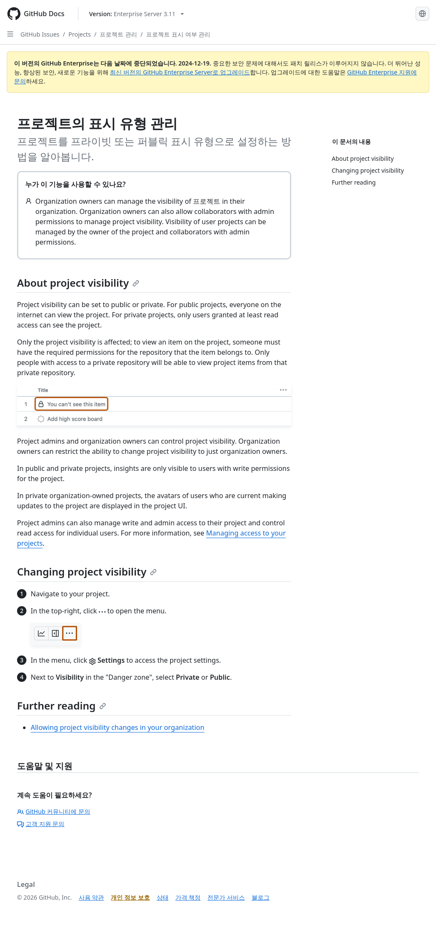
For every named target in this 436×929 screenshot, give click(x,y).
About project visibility (78, 283)
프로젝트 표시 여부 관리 (178, 34)
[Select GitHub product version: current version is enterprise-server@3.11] (136, 13)
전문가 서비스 (226, 897)
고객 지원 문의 (40, 824)
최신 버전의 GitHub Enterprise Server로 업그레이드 (180, 72)
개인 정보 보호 (130, 897)
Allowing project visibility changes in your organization (117, 727)
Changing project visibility (87, 571)
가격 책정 (188, 897)
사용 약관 (91, 897)
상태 (163, 897)
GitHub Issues (40, 34)
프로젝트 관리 (118, 34)
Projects (80, 34)
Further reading (61, 705)
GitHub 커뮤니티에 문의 (53, 811)
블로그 (261, 897)
